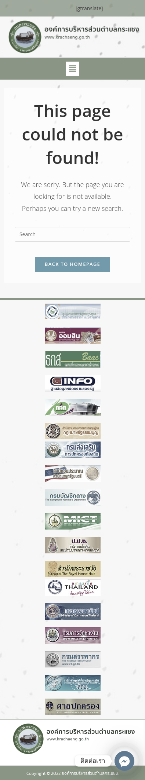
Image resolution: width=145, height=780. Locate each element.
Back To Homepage (72, 264)
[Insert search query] (72, 234)
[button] (72, 69)
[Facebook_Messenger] (124, 761)
